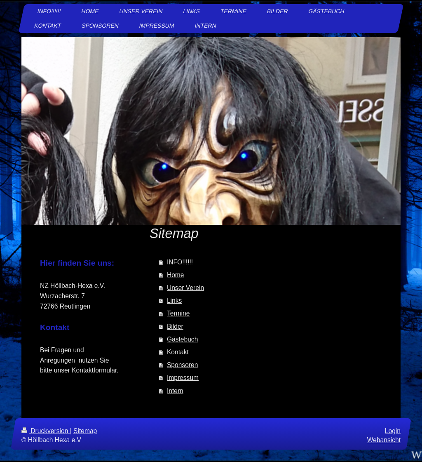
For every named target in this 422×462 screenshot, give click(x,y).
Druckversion (45, 430)
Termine (178, 313)
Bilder (175, 326)
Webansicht (384, 439)
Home (175, 274)
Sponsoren (182, 364)
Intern (175, 390)
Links (174, 300)
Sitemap (85, 430)
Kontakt (178, 352)
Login (393, 430)
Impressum (183, 377)
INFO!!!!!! (180, 262)
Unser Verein (185, 287)
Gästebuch (182, 339)
